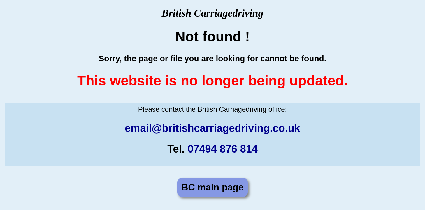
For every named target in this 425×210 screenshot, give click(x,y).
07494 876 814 (223, 149)
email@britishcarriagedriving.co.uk (212, 128)
